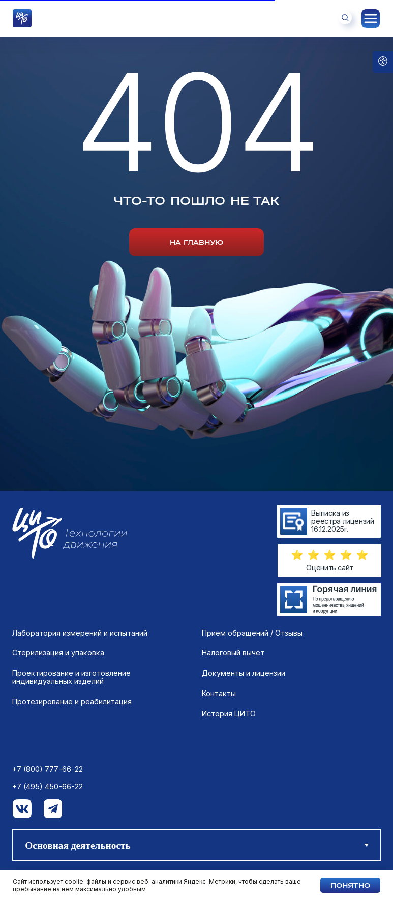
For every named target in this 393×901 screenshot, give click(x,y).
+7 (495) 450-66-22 (47, 787)
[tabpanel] (196, 728)
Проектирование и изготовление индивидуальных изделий (71, 677)
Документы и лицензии (243, 673)
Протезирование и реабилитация (72, 702)
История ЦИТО (229, 714)
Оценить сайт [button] (329, 567)
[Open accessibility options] (383, 62)
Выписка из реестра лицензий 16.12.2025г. (342, 520)
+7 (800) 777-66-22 (47, 769)
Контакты (219, 693)
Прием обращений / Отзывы (252, 633)
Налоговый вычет (233, 653)
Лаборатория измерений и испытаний (79, 633)
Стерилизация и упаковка (58, 653)
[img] (329, 599)
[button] (329, 555)
